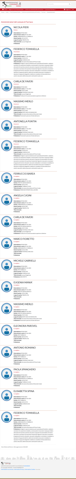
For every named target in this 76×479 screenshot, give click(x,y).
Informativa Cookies (30, 469)
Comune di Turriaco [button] (50, 9)
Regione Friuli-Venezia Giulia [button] (16, 9)
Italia (7, 12)
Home (2, 12)
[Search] (58, 4)
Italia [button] (6, 9)
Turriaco (43, 12)
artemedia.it (27, 465)
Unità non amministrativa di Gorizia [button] (34, 9)
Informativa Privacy (19, 469)
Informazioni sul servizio (7, 469)
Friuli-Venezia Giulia (15, 12)
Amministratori (51, 12)
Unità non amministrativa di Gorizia (31, 12)
